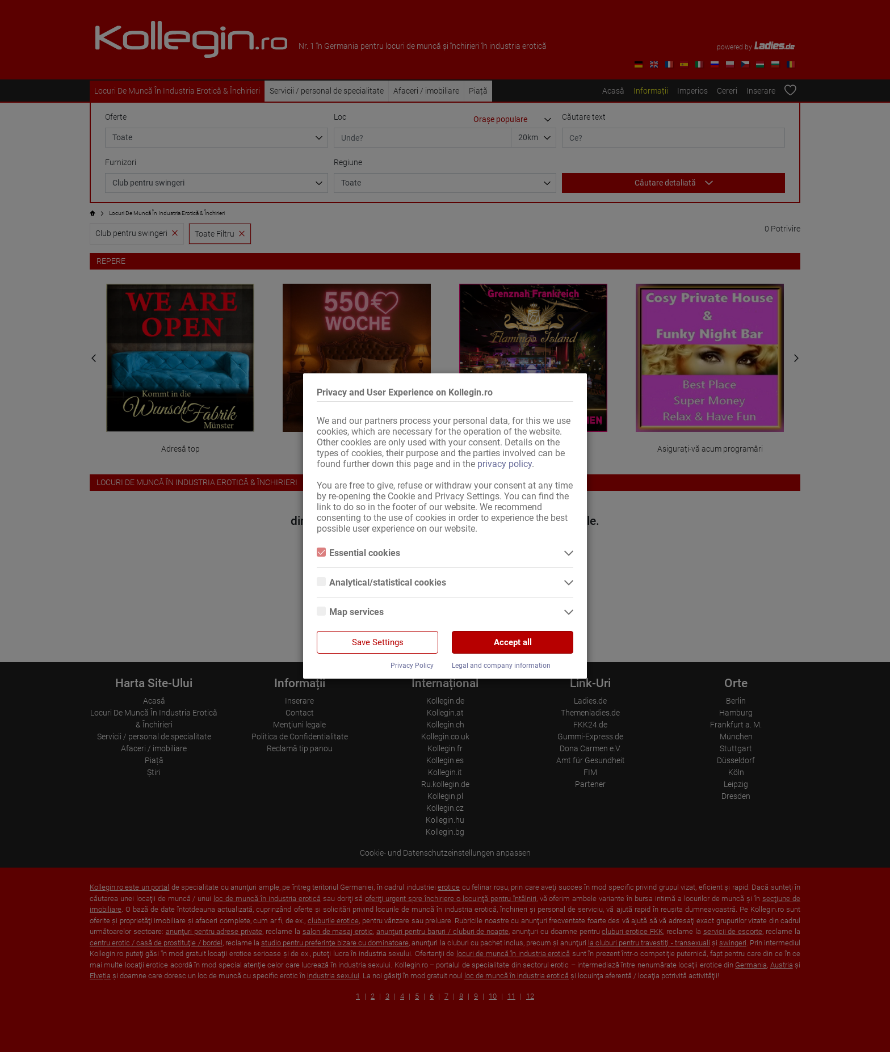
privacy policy (504, 463)
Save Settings (378, 642)
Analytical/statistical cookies (381, 582)
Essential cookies (358, 553)
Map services (350, 612)
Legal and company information (501, 666)
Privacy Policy (412, 666)
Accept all (513, 642)
